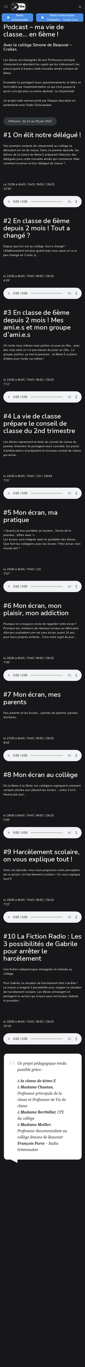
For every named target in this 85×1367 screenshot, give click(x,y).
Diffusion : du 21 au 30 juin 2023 (30, 121)
